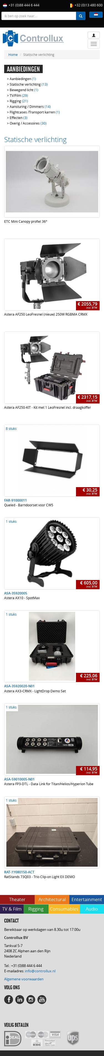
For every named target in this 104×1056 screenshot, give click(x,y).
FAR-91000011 (15, 500)
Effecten (18, 117)
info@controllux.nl (40, 970)
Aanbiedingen (23, 78)
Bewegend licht (24, 90)
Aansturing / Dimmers (30, 106)
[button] (96, 15)
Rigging (19, 101)
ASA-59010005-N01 (19, 779)
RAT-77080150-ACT (19, 872)
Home (13, 54)
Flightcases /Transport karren (35, 112)
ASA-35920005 (15, 593)
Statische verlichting (29, 84)
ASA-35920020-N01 (19, 686)
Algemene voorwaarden (24, 978)
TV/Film (19, 95)
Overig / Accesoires (28, 123)
